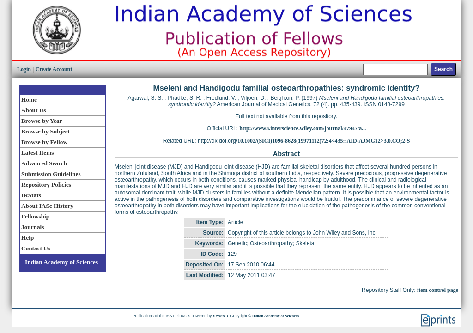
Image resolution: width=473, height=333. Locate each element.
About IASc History (47, 205)
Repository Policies (46, 184)
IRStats (31, 195)
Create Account (54, 69)
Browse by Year (41, 120)
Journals (32, 227)
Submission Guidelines (51, 173)
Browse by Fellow (44, 142)
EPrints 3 (220, 316)
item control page (437, 290)
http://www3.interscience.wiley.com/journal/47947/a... (302, 128)
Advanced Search (44, 163)
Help (27, 237)
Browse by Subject (45, 131)
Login (24, 69)
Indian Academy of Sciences (61, 262)
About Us (33, 110)
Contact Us (35, 248)
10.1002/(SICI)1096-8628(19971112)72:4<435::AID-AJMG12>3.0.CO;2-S (323, 141)
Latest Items (37, 152)
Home (29, 99)
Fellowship (35, 216)
